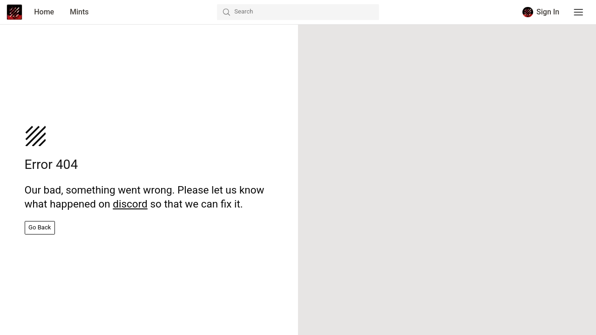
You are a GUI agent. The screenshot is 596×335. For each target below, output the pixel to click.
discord (130, 204)
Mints (79, 11)
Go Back (39, 227)
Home (44, 11)
